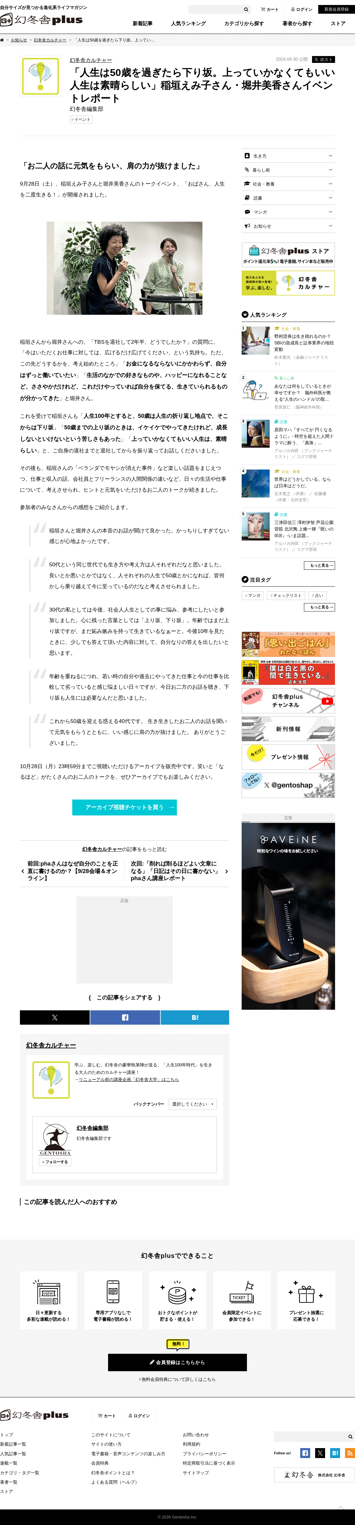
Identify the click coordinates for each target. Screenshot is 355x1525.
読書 (257, 198)
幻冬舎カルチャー (50, 40)
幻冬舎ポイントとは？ (113, 1472)
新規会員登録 (336, 9)
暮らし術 (261, 170)
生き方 (260, 155)
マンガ (260, 212)
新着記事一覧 (13, 1444)
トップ (6, 1434)
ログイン (301, 9)
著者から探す (297, 23)
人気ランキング (188, 23)
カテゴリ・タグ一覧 (19, 1472)
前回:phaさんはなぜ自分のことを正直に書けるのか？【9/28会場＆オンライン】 (72, 871)
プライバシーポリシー (204, 1453)
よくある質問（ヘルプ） (115, 1482)
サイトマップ (196, 1472)
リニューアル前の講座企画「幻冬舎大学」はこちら (129, 1079)
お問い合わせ (196, 1434)
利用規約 (191, 1444)
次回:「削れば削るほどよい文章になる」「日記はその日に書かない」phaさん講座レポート (175, 871)
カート (270, 9)
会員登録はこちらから (177, 1362)
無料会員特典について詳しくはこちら (179, 1379)
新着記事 (143, 23)
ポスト (323, 59)
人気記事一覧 (13, 1453)
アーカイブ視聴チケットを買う (124, 807)
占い (319, 595)
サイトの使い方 (106, 1444)
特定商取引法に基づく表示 (209, 1463)
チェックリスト (287, 595)
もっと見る (319, 565)
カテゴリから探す (244, 23)
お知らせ (19, 40)
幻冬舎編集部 (92, 1128)
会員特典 (100, 1463)
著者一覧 (8, 1482)
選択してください (189, 1104)
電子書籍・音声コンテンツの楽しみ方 (128, 1453)
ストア (338, 23)
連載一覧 (8, 1463)
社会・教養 (264, 184)
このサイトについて (110, 1434)
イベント (82, 119)
